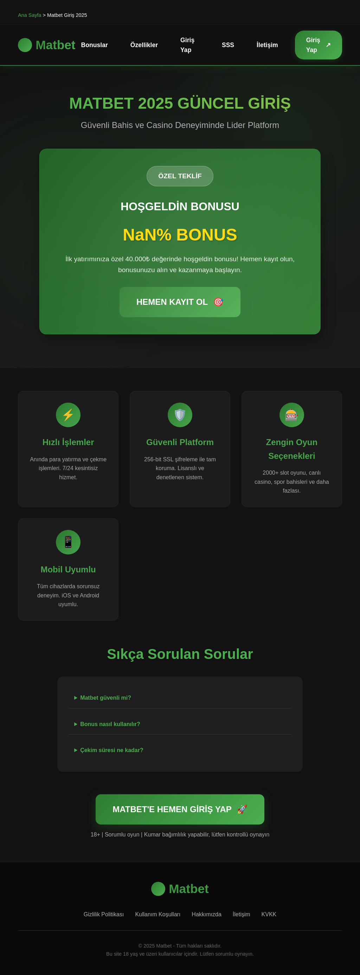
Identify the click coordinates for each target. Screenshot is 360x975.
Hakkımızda (206, 914)
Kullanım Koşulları (157, 914)
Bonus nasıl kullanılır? (110, 724)
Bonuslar (94, 45)
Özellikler (144, 45)
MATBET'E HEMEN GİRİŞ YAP (180, 809)
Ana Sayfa (29, 15)
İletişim (267, 45)
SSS (228, 45)
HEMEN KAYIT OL (180, 302)
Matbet (46, 45)
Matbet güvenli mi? (105, 698)
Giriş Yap (187, 45)
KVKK (269, 914)
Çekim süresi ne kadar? (111, 750)
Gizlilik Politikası (104, 914)
